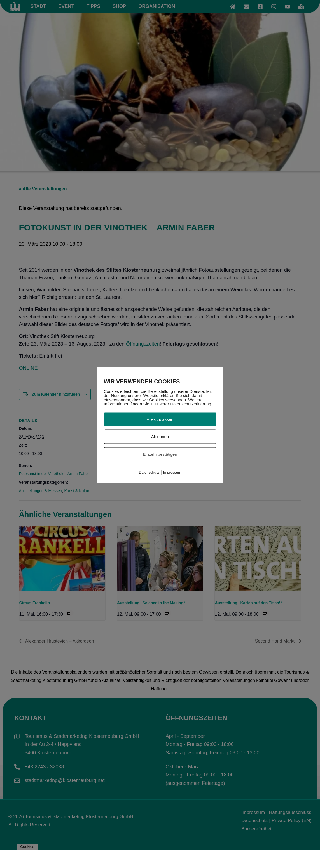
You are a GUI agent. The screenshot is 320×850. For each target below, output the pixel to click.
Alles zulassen (160, 419)
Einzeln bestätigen (160, 454)
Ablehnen (160, 436)
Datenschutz (149, 472)
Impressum (172, 472)
